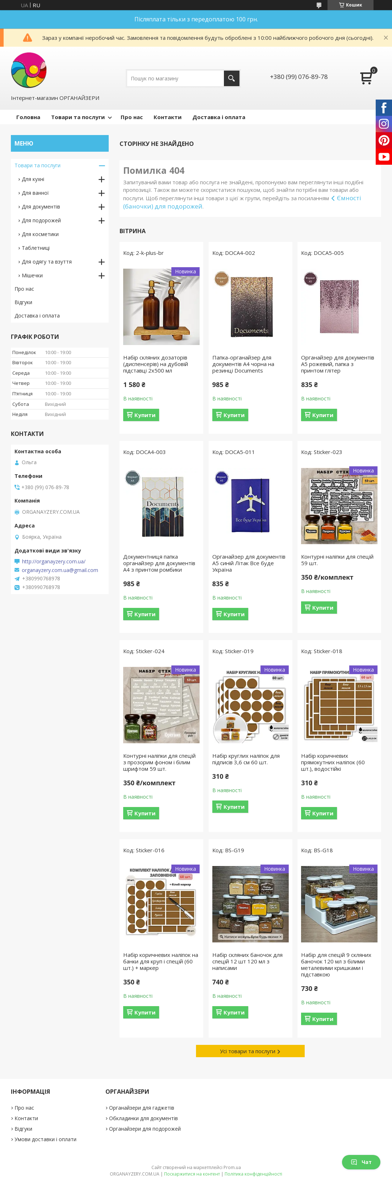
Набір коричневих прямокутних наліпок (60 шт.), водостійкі (333, 762)
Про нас (132, 117)
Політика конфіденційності (253, 1174)
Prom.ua (232, 1167)
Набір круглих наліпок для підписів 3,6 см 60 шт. (246, 758)
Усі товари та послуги (247, 1051)
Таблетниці (36, 247)
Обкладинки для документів (143, 1118)
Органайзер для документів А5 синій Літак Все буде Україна (248, 563)
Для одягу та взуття (47, 261)
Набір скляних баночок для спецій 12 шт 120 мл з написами (247, 961)
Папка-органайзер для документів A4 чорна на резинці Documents (243, 364)
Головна (28, 117)
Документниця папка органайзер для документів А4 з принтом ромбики (159, 563)
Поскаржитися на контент (192, 1174)
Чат (361, 1162)
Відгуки (23, 302)
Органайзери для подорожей (145, 1128)
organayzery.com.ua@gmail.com (60, 570)
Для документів (41, 206)
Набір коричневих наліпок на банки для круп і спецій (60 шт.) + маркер (160, 961)
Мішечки (32, 275)
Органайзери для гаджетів (141, 1107)
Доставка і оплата (218, 117)
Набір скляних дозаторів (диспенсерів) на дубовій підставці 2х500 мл (155, 364)
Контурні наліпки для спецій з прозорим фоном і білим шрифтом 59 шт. (159, 762)
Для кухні (33, 179)
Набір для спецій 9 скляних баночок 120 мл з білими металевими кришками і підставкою (336, 964)
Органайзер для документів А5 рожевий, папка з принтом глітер (337, 364)
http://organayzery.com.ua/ (54, 561)
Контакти (168, 117)
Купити (144, 415)
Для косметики (40, 234)
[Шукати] (231, 78)
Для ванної (35, 192)
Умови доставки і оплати (45, 1139)
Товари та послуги (78, 117)
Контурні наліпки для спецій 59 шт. (337, 559)
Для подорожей (41, 220)
